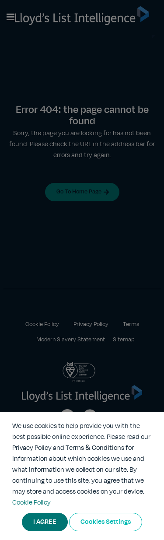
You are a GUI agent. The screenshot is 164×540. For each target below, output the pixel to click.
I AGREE (44, 522)
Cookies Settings (105, 522)
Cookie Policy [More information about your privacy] (31, 503)
